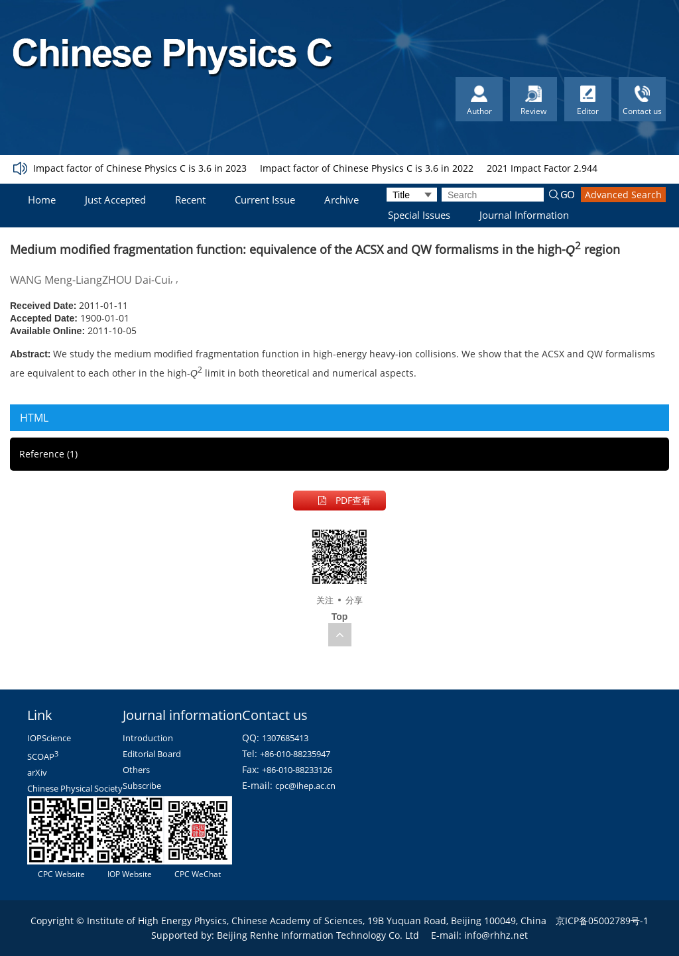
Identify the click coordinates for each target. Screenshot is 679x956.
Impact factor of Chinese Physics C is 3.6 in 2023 (140, 168)
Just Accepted (115, 199)
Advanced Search (623, 194)
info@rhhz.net (496, 935)
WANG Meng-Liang (56, 279)
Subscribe (142, 786)
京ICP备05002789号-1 (602, 920)
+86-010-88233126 (297, 770)
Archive (341, 199)
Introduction (148, 738)
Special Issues (419, 214)
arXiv (37, 772)
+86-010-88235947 (295, 754)
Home (42, 199)
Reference (48, 454)
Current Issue (265, 199)
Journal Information (524, 214)
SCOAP (42, 756)
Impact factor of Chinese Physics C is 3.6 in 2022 (366, 168)
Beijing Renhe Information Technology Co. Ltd (318, 935)
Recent (190, 199)
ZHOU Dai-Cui (136, 279)
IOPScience (49, 738)
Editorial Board (152, 754)
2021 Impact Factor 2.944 (542, 168)
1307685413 (285, 738)
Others (136, 770)
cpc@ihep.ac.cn (305, 786)
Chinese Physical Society (75, 788)
